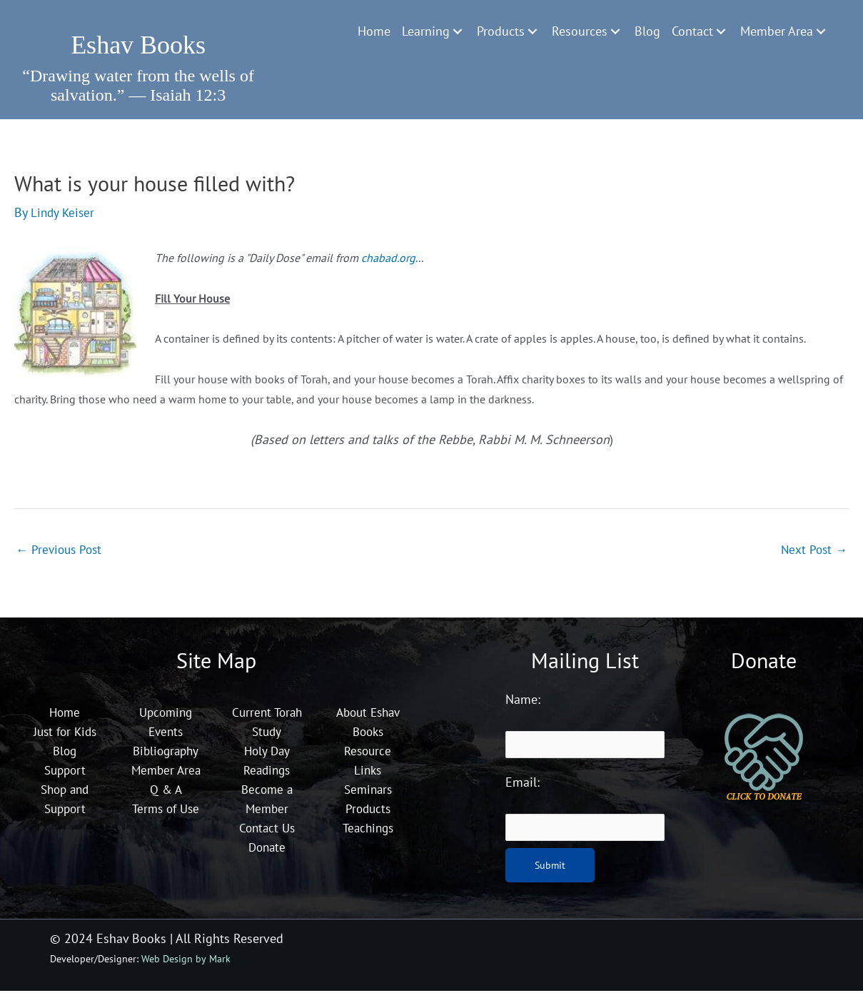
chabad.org (389, 263)
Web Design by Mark (185, 966)
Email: (522, 789)
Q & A (166, 815)
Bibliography (166, 757)
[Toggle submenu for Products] (532, 31)
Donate (267, 853)
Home (65, 718)
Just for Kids (65, 738)
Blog (65, 757)
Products (368, 815)
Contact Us (266, 834)
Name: (522, 705)
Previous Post (61, 554)
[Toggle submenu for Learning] (457, 31)
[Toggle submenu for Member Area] (821, 31)
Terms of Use (166, 834)
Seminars (367, 795)
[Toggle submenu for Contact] (721, 31)
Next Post (812, 554)
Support (64, 776)
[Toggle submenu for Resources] (615, 31)
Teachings (367, 834)
